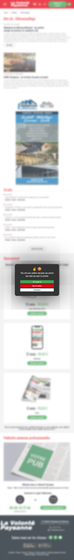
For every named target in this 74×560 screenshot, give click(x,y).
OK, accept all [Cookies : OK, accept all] (37, 282)
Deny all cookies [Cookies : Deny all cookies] (37, 286)
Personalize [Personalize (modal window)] (37, 290)
